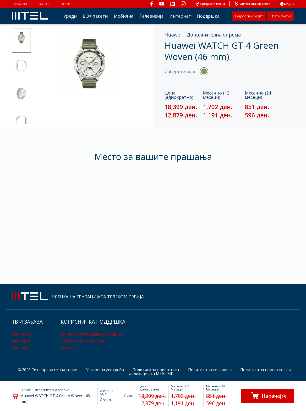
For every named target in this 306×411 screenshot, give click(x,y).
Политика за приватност (156, 369)
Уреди (70, 16)
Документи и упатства (83, 341)
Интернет (180, 16)
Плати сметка (280, 16)
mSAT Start (22, 334)
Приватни (19, 4)
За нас (44, 4)
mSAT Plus (21, 341)
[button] (21, 40)
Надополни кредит (249, 16)
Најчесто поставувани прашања (92, 334)
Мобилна (123, 16)
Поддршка (208, 16)
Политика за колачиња (210, 369)
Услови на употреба (105, 369)
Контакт (69, 348)
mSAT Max (21, 348)
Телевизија (151, 16)
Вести (65, 4)
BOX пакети (95, 16)
